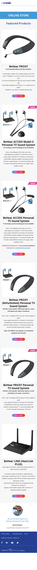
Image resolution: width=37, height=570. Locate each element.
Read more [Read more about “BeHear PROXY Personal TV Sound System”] (18, 415)
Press (26, 534)
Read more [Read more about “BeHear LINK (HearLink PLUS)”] (18, 496)
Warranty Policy (17, 534)
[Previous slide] (4, 514)
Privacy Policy (5, 534)
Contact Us (16, 538)
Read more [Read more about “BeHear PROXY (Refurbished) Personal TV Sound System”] (18, 339)
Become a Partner (6, 538)
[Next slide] (32, 514)
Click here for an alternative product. (18, 248)
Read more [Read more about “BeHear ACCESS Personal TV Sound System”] (18, 254)
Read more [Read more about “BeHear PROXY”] (18, 96)
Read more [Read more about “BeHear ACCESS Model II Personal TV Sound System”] (18, 172)
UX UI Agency (17, 551)
